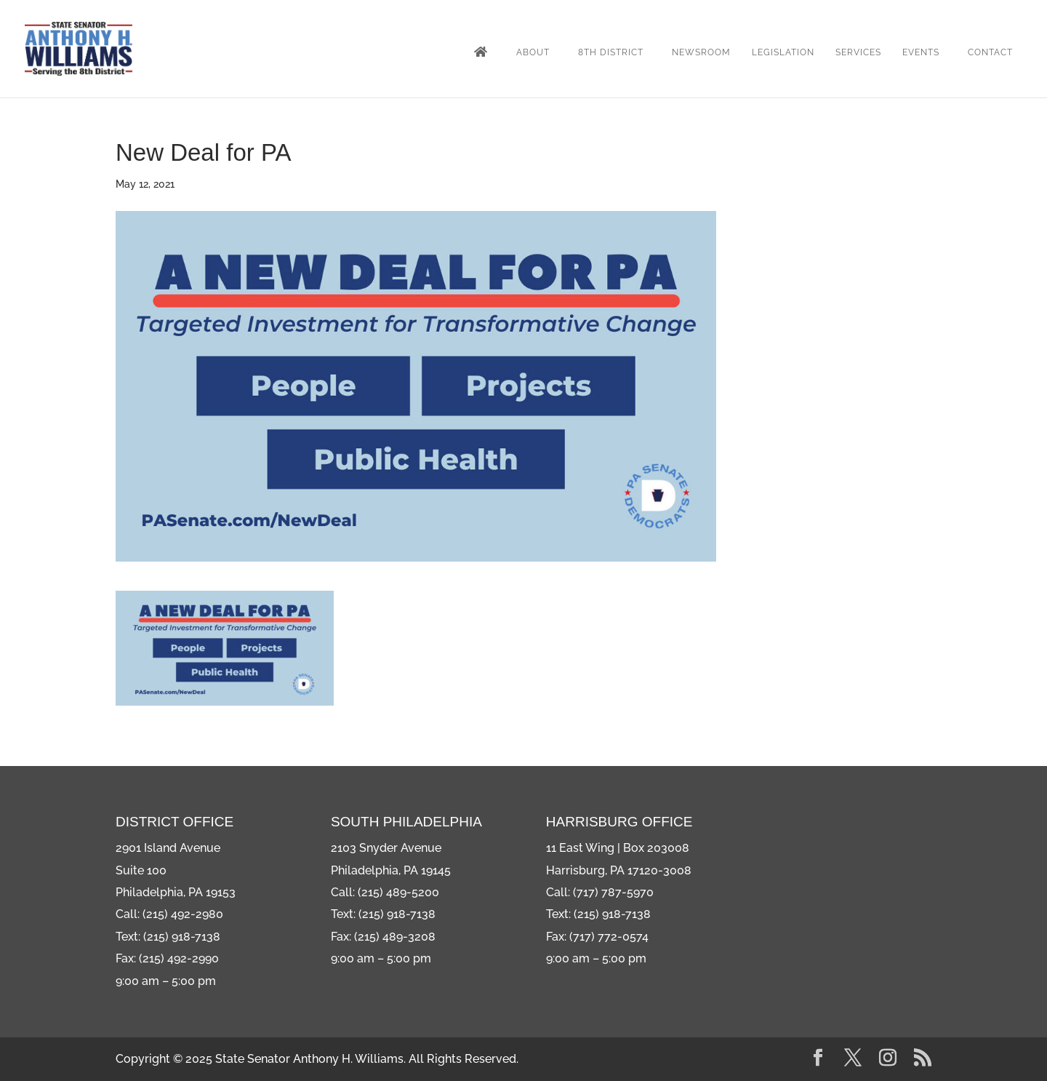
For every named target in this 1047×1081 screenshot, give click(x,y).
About (533, 52)
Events (920, 52)
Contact (990, 52)
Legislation (783, 52)
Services (858, 52)
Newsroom (701, 52)
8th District (610, 52)
